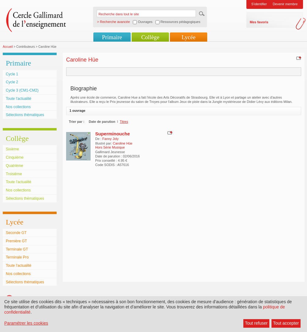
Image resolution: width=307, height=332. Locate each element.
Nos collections (18, 107)
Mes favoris (259, 22)
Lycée (188, 37)
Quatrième (14, 166)
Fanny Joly (110, 139)
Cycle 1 (12, 74)
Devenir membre (285, 4)
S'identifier (259, 4)
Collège (150, 37)
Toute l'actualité (18, 98)
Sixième (12, 149)
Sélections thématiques (25, 115)
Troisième (14, 174)
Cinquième (15, 157)
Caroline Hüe (122, 143)
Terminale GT (17, 249)
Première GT (16, 241)
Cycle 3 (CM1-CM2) (22, 90)
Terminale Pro (17, 257)
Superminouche (112, 133)
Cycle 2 (12, 82)
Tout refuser (256, 323)
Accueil (8, 46)
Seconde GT (16, 233)
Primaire (112, 37)
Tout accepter (286, 323)
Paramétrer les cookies (26, 323)
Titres (124, 121)
